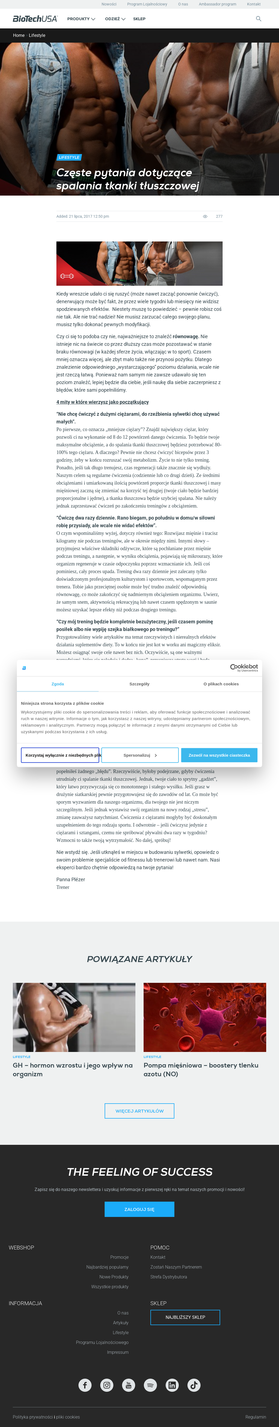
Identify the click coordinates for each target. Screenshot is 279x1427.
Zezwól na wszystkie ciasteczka (219, 755)
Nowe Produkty (114, 1276)
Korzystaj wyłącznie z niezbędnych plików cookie (62, 755)
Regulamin (255, 1417)
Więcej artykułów (140, 1112)
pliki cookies (68, 1417)
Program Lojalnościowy (147, 4)
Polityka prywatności (33, 1417)
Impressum (118, 1352)
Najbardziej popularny (107, 1267)
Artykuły (121, 1322)
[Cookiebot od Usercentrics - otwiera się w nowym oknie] (234, 668)
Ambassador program (217, 4)
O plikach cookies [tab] (221, 684)
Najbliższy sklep (185, 1317)
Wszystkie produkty (110, 1286)
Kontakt (254, 4)
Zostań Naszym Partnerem (176, 1267)
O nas (183, 4)
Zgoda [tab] (57, 684)
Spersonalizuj (140, 755)
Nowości (109, 4)
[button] (81, 18)
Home (19, 35)
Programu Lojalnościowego (102, 1342)
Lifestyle (37, 35)
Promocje (119, 1257)
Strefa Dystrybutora (168, 1276)
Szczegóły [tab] (139, 684)
